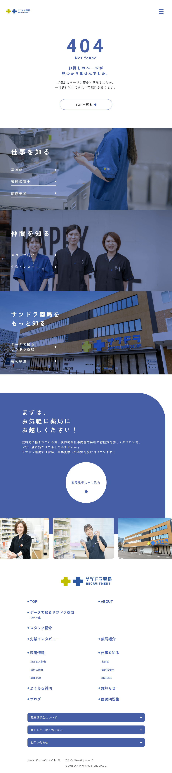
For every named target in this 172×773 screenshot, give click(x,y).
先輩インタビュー (44, 638)
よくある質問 (41, 688)
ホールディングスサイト (41, 760)
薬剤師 (105, 661)
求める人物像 (38, 661)
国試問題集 (110, 699)
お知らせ (108, 688)
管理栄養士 (107, 670)
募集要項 (35, 678)
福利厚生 (35, 617)
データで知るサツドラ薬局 (52, 612)
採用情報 (37, 652)
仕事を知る (110, 652)
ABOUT (107, 601)
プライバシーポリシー (77, 760)
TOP (33, 601)
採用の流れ (36, 670)
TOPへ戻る (84, 104)
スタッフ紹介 (41, 627)
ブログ (35, 699)
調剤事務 (106, 678)
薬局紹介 (108, 638)
